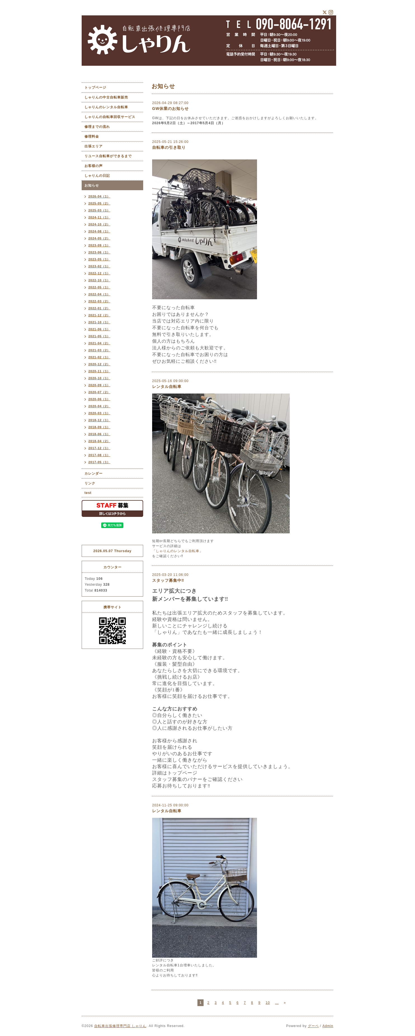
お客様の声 (93, 166)
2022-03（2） (99, 301)
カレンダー (93, 473)
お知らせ (91, 185)
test (87, 493)
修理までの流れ (97, 127)
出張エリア (93, 146)
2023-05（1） (99, 259)
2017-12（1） (99, 448)
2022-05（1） (99, 287)
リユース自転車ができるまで (108, 156)
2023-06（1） (99, 252)
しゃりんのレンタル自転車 (106, 107)
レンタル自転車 (166, 386)
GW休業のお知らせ (170, 108)
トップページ (95, 88)
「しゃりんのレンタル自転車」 (177, 551)
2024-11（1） (99, 217)
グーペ (313, 1026)
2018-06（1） (99, 434)
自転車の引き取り (169, 147)
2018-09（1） (99, 427)
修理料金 (91, 136)
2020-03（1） (99, 413)
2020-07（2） (99, 392)
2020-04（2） (99, 406)
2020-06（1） (99, 399)
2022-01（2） (99, 308)
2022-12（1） (99, 273)
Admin (327, 1026)
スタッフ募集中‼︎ (168, 580)
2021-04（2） (99, 343)
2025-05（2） (99, 203)
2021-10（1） (99, 322)
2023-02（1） (99, 266)
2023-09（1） (99, 245)
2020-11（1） (99, 371)
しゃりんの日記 (97, 176)
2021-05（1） (99, 336)
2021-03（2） (99, 350)
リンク (89, 483)
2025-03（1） (99, 210)
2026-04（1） (99, 196)
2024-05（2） (99, 238)
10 (268, 1003)
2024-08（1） (99, 231)
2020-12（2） (99, 364)
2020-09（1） (99, 385)
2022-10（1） (99, 280)
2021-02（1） (99, 357)
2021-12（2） (99, 315)
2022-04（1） (99, 294)
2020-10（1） (99, 378)
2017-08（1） (99, 455)
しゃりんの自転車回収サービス (109, 117)
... (277, 1003)
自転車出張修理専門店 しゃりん (120, 1026)
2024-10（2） (99, 224)
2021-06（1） (99, 329)
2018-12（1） (99, 420)
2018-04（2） (99, 441)
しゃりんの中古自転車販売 (106, 97)
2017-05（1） (99, 462)
